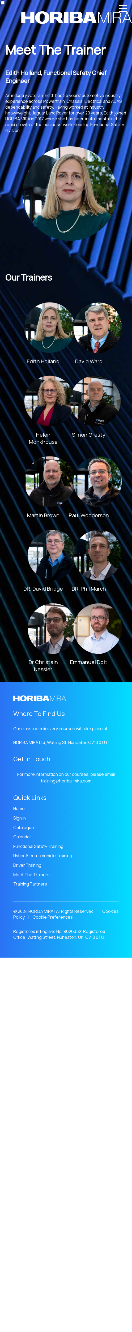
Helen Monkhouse (43, 438)
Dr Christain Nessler (43, 665)
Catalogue (23, 827)
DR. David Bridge (43, 588)
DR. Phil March (89, 588)
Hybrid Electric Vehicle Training (42, 856)
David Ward (89, 361)
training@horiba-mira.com (66, 781)
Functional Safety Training (38, 846)
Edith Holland (43, 361)
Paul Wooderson (89, 515)
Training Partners (30, 884)
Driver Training (27, 865)
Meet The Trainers (31, 875)
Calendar (22, 837)
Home (19, 808)
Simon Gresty (88, 434)
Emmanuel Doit (88, 662)
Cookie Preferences (53, 917)
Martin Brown (43, 515)
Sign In (19, 818)
